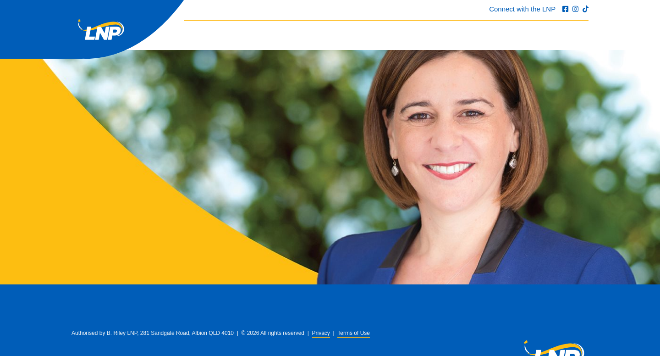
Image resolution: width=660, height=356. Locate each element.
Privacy (321, 333)
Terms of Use (353, 333)
